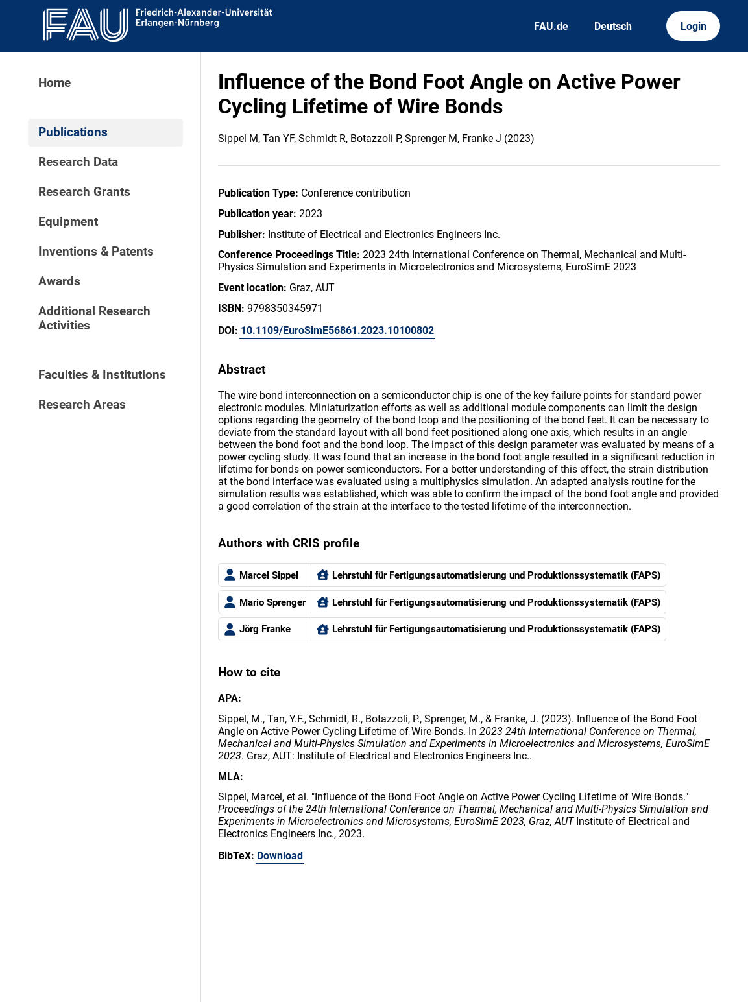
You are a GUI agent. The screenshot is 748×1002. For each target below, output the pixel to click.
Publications (73, 132)
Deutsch (613, 26)
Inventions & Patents (96, 252)
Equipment (68, 222)
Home (54, 83)
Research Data (78, 162)
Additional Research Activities (94, 318)
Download (280, 856)
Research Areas (82, 405)
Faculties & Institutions (102, 375)
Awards (59, 281)
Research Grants (84, 192)
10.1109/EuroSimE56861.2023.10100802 (337, 330)
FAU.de (551, 26)
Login (693, 26)
